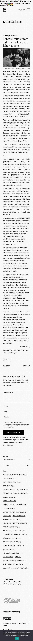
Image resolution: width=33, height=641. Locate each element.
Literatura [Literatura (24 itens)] (8, 534)
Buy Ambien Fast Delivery (23, 1)
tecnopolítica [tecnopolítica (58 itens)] (9, 564)
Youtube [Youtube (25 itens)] (24, 568)
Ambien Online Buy (21, 3)
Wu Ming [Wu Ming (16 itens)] (15, 568)
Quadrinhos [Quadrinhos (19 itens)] (8, 557)
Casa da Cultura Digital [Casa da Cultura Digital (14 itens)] (12, 482)
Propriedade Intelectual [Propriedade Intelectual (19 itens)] (12, 553)
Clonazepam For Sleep (7, 1)
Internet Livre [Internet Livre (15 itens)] (18, 530)
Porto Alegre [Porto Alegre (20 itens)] (8, 549)
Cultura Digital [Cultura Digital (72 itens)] (9, 497)
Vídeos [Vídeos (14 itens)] (6, 568)
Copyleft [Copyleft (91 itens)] (24, 489)
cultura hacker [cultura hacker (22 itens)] (9, 501)
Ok (17, 638)
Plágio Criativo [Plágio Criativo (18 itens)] (9, 545)
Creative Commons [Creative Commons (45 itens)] (21, 493)
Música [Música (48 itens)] (6, 538)
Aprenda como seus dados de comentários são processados (15, 442)
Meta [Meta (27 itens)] (17, 534)
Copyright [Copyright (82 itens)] (7, 493)
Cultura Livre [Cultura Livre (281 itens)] (9, 504)
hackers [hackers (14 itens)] (7, 523)
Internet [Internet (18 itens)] (7, 530)
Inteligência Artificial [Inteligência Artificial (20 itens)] (11, 527)
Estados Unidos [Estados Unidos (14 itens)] (19, 516)
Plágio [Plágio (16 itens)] (17, 542)
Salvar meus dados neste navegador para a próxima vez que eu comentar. (17, 424)
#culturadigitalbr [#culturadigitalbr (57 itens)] (10, 474)
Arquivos (5, 456)
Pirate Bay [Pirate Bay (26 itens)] (7, 542)
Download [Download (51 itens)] (21, 512)
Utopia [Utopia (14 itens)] (19, 564)
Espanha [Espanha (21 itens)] (7, 516)
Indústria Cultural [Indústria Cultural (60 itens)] (20, 523)
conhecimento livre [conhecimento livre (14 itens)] (10, 489)
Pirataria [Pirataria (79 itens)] (16, 538)
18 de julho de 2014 (10, 35)
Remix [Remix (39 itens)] (18, 557)
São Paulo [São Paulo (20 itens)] (21, 560)
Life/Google (12, 353)
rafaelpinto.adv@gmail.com (17, 141)
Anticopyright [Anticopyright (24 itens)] (9, 478)
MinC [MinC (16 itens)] (24, 534)
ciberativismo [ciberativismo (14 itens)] (9, 486)
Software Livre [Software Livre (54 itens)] (9, 560)
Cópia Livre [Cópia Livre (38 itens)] (21, 504)
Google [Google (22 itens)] (17, 519)
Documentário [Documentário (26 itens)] (9, 512)
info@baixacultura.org (11, 612)
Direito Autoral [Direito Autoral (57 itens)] (9, 508)
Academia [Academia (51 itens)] (23, 474)
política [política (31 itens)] (21, 545)
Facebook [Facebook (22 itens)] (7, 519)
